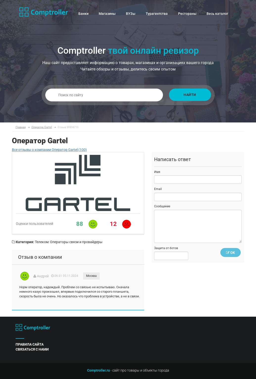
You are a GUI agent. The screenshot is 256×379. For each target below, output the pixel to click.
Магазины (107, 14)
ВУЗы (130, 14)
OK (230, 253)
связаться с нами (32, 349)
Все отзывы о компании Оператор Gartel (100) (49, 150)
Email (158, 189)
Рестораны (187, 14)
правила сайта (30, 344)
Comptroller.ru (98, 370)
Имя (157, 172)
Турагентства (157, 14)
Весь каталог (217, 14)
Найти (190, 95)
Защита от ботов (166, 248)
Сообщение (162, 206)
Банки (83, 14)
